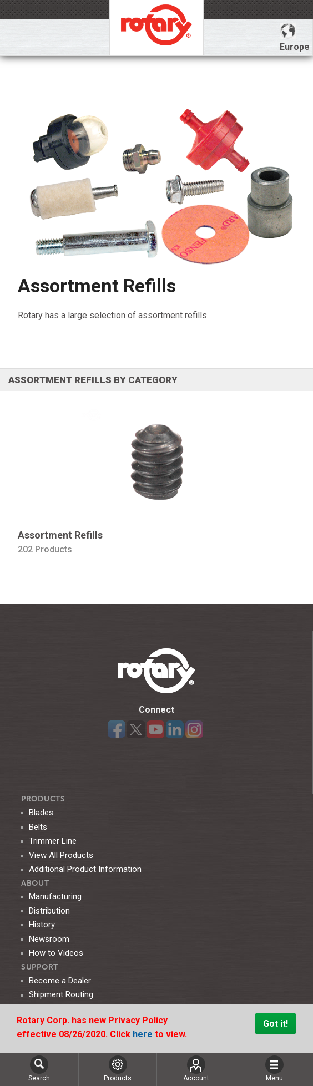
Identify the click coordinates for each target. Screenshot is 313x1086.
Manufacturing (55, 896)
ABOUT (35, 883)
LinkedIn (175, 729)
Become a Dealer (60, 981)
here (144, 1034)
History (42, 925)
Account (196, 1068)
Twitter (136, 729)
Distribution (49, 911)
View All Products (61, 855)
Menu (274, 1068)
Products (43, 799)
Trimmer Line (53, 841)
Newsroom (49, 939)
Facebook (116, 729)
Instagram (194, 729)
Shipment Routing (61, 994)
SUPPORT (39, 967)
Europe (295, 37)
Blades (41, 813)
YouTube (155, 729)
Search (39, 1068)
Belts (38, 827)
